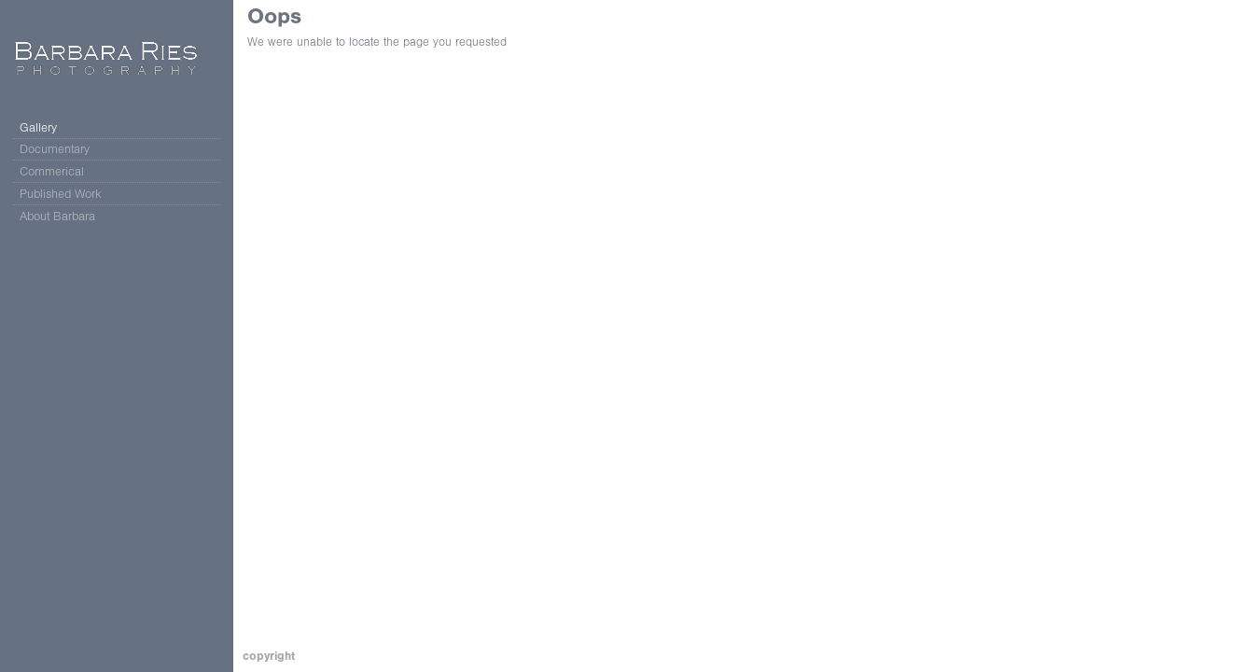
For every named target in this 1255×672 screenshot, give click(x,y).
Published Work (61, 194)
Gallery (38, 127)
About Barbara (57, 216)
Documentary (63, 149)
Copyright (269, 656)
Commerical (60, 171)
